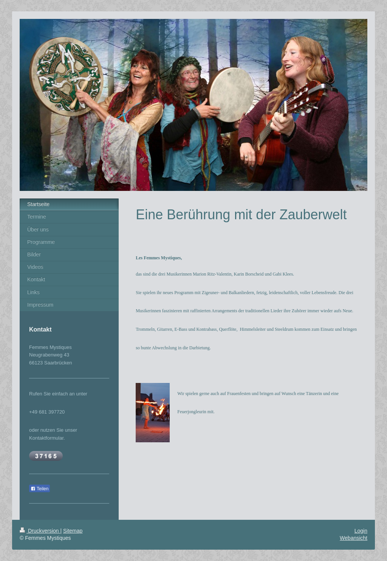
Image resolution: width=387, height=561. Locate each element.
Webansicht (353, 538)
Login (360, 531)
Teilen (39, 488)
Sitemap (72, 531)
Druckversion (40, 531)
